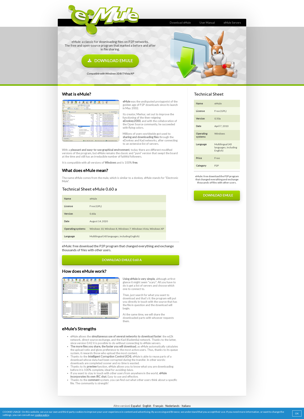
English (147, 405)
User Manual (206, 22)
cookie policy (42, 414)
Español (136, 405)
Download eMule (179, 22)
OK (297, 413)
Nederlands (172, 405)
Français (158, 405)
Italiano (186, 405)
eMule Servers (231, 22)
